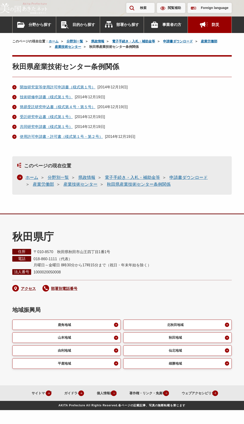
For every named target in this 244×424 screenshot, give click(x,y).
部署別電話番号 (64, 289)
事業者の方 (171, 25)
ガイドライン (88, 396)
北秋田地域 (174, 325)
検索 (143, 8)
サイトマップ (51, 396)
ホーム (54, 41)
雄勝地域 (174, 366)
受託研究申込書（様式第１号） (46, 117)
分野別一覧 (75, 41)
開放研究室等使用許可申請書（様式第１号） (57, 87)
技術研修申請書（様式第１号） (46, 97)
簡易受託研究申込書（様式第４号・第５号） (57, 107)
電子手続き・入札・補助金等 (133, 41)
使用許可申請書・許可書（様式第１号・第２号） (61, 137)
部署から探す (127, 25)
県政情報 (97, 41)
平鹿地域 (63, 366)
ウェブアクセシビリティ (118, 407)
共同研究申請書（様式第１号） (46, 127)
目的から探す (83, 25)
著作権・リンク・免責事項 (174, 396)
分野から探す (40, 25)
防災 (215, 25)
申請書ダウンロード (178, 41)
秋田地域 (174, 339)
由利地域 (63, 352)
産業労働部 (209, 41)
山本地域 (63, 339)
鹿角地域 (63, 325)
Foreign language (214, 8)
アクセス (28, 289)
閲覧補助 (174, 8)
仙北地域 (174, 352)
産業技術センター (68, 47)
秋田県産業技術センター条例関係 (139, 184)
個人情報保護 (125, 396)
